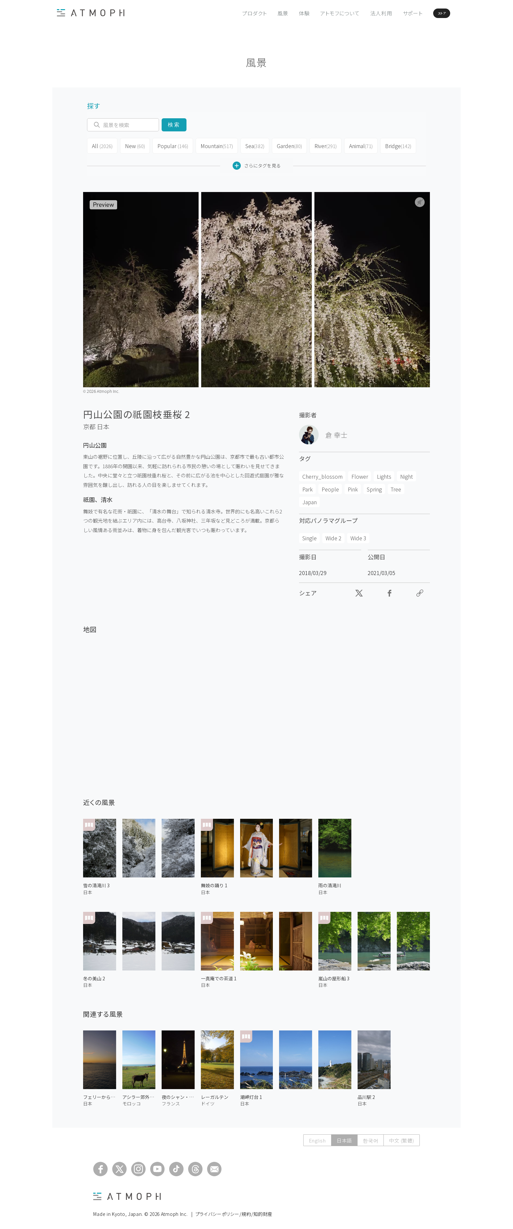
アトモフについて (320, 13)
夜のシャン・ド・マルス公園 (178, 1094)
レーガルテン (214, 1094)
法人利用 (361, 13)
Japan (309, 499)
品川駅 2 (366, 1094)
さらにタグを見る (257, 163)
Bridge (396, 145)
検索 (174, 124)
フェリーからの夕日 (99, 1094)
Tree (396, 486)
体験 (284, 13)
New (134, 145)
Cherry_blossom (322, 474)
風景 (263, 13)
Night (406, 474)
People (330, 486)
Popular (171, 145)
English (317, 1137)
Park (307, 486)
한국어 (370, 1137)
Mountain (214, 145)
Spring (374, 486)
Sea (252, 145)
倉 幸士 (336, 432)
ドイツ (208, 1101)
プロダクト (234, 13)
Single (309, 535)
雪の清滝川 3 (96, 882)
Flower (359, 474)
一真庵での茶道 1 (219, 975)
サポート (393, 13)
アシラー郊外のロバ (138, 1094)
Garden (287, 145)
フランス (171, 1101)
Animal (359, 145)
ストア (429, 13)
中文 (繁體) (401, 1137)
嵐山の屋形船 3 (333, 975)
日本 (103, 424)
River (323, 145)
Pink (353, 486)
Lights (384, 474)
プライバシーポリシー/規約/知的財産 (234, 1211)
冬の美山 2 (94, 975)
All (102, 145)
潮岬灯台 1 (251, 1094)
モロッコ (131, 1101)
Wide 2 (334, 535)
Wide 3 (358, 535)
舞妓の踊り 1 (214, 882)
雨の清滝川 (329, 882)
